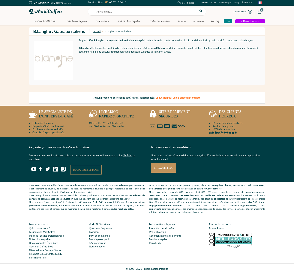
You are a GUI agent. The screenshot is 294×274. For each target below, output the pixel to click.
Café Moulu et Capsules (129, 21)
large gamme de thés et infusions (165, 205)
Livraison (94, 231)
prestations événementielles (43, 205)
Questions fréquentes (100, 228)
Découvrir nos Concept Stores (45, 250)
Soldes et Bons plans (250, 21)
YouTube (127, 155)
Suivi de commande (99, 235)
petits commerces (255, 185)
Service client (107, 2)
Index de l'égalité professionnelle (46, 235)
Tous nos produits (208, 2)
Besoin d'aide (186, 3)
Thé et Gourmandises (160, 21)
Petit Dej (215, 21)
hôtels (228, 185)
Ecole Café (98, 202)
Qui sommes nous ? (39, 228)
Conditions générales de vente (165, 235)
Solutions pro (225, 2)
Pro (228, 21)
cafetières (173, 195)
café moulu (194, 199)
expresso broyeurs (190, 195)
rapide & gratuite (111, 114)
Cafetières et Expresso (77, 21)
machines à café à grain (79, 209)
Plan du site (155, 242)
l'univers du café (51, 114)
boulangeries (155, 188)
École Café (247, 2)
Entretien (182, 21)
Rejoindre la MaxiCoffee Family (45, 253)
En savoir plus (163, 167)
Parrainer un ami (37, 257)
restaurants (239, 185)
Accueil (96, 31)
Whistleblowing (157, 231)
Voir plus (67, 3)
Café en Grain (102, 21)
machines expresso (255, 192)
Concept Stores (213, 188)
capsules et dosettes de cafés (219, 199)
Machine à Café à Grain (45, 21)
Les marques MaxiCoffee (42, 231)
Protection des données (161, 228)
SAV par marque (97, 242)
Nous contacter (97, 246)
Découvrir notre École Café (43, 242)
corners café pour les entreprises (165, 209)
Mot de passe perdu (99, 239)
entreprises (217, 185)
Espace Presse (216, 228)
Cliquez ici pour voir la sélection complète (178, 97)
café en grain (176, 199)
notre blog (34, 158)
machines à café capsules (104, 209)
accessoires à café (158, 195)
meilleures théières (214, 195)
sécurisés (169, 114)
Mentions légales (158, 239)
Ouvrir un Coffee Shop (41, 246)
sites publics (169, 188)
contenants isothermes (240, 195)
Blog (236, 2)
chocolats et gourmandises (243, 205)
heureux (225, 114)
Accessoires (198, 21)
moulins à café (125, 209)
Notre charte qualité (39, 239)
